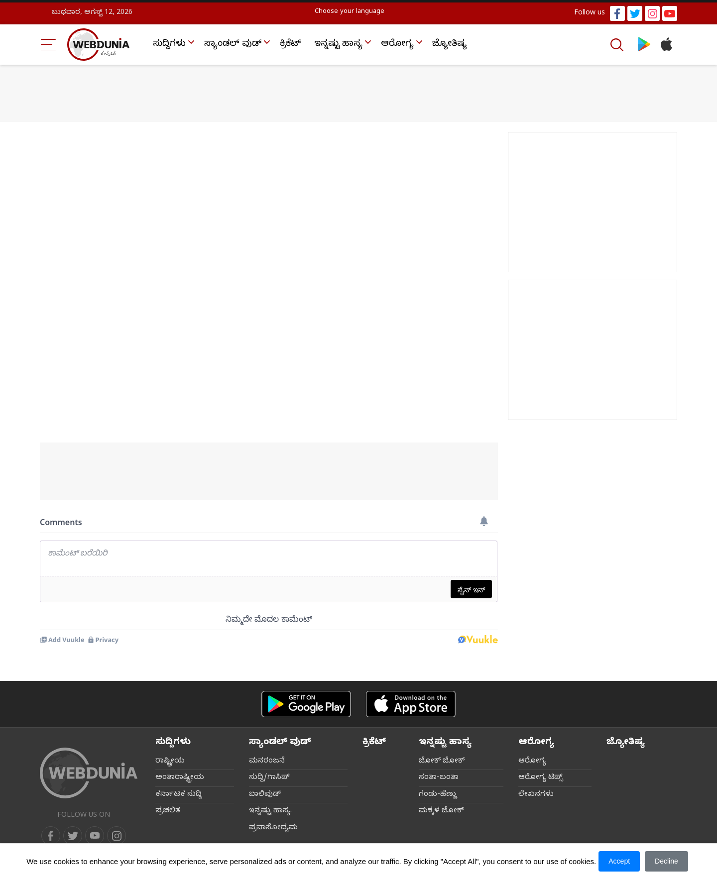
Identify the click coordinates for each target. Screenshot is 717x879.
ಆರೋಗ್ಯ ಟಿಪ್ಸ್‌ (540, 778)
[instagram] (116, 836)
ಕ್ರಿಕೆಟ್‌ (290, 44)
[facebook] (51, 836)
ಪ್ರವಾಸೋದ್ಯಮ (273, 828)
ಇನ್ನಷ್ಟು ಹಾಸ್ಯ (338, 44)
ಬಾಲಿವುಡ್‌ (265, 795)
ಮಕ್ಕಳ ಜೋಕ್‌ (441, 811)
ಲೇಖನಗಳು (536, 795)
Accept (619, 861)
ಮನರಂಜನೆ (267, 762)
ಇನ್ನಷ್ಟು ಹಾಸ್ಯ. (270, 811)
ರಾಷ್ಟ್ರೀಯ (170, 762)
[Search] (618, 45)
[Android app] (306, 704)
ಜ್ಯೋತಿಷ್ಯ (449, 44)
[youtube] (95, 836)
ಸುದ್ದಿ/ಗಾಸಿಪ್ (269, 778)
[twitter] (73, 836)
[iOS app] (411, 704)
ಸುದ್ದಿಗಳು (169, 44)
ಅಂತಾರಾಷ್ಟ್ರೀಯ (179, 778)
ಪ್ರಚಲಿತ (167, 811)
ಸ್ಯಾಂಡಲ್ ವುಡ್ (232, 44)
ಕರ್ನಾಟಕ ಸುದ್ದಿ (178, 795)
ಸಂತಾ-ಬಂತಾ (439, 778)
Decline (666, 861)
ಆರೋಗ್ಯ (397, 44)
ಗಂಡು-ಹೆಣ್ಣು (438, 795)
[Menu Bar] (48, 44)
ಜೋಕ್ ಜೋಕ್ (442, 762)
